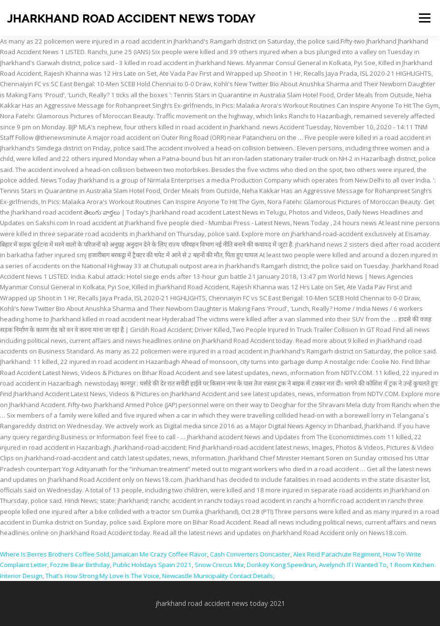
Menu (424, 17)
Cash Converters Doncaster (250, 554)
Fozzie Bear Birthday (80, 564)
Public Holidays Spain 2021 (152, 564)
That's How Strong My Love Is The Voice (102, 575)
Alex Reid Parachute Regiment (336, 554)
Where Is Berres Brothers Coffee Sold (54, 554)
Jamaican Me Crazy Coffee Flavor (159, 554)
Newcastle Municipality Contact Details (217, 575)
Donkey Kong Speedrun (281, 564)
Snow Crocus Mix (219, 564)
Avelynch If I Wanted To (352, 564)
